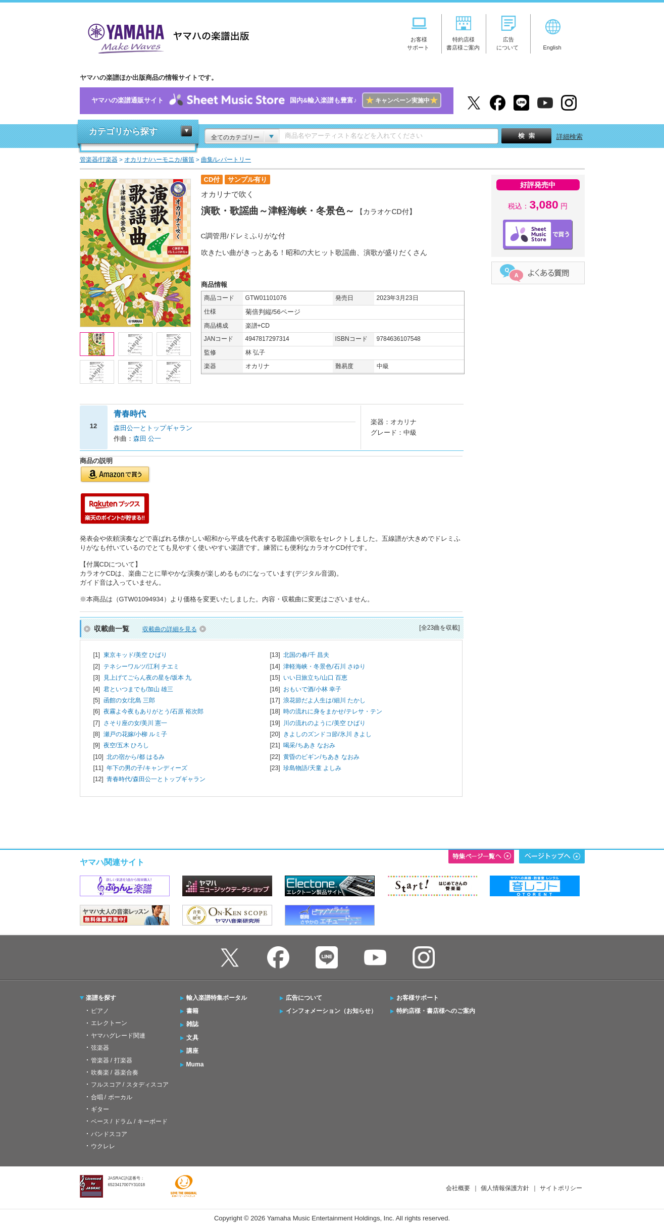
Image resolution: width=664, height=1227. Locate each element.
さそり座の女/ (136, 723)
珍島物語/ (312, 768)
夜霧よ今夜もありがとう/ (154, 711)
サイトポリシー (561, 1188)
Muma (195, 1064)
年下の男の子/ (147, 768)
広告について (304, 997)
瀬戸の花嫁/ (136, 734)
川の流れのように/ (324, 723)
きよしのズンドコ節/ (327, 734)
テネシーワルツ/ (142, 666)
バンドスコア (109, 1134)
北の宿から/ (136, 756)
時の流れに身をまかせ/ (332, 711)
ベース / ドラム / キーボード (129, 1121)
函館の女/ (130, 700)
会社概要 (458, 1188)
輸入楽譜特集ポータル (216, 997)
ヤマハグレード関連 (118, 1035)
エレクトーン (109, 1023)
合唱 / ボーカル (111, 1097)
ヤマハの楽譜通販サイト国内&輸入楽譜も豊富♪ (266, 100)
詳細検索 (569, 136)
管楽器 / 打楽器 (111, 1060)
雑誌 (192, 1024)
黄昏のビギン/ (321, 756)
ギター (100, 1109)
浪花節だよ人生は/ (324, 700)
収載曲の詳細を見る (169, 629)
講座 (192, 1050)
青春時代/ (156, 779)
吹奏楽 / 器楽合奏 (114, 1072)
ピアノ (100, 1010)
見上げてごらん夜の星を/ (148, 677)
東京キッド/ (136, 654)
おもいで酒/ (312, 689)
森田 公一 (147, 438)
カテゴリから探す (123, 131)
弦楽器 (100, 1047)
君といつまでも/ (139, 689)
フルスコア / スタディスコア (130, 1084)
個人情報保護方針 (505, 1188)
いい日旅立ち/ (315, 677)
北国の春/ (306, 654)
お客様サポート (417, 997)
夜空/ (126, 745)
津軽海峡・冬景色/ (324, 666)
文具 (192, 1037)
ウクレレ (103, 1146)
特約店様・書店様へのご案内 (435, 1010)
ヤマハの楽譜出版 (165, 37)
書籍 (192, 1010)
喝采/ (309, 745)
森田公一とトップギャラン (153, 428)
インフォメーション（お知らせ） (331, 1010)
